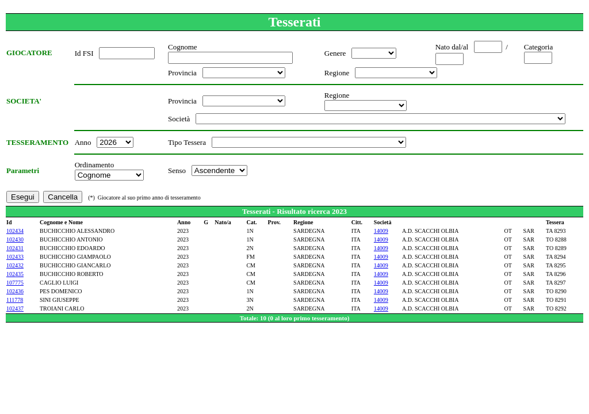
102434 (15, 231)
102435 (15, 274)
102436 (15, 291)
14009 (381, 231)
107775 (15, 282)
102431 (15, 248)
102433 (15, 257)
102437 (15, 308)
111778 (14, 300)
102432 (15, 265)
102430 (15, 239)
